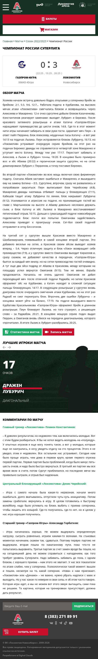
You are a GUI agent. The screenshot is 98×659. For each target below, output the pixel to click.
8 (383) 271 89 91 (61, 616)
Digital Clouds (26, 655)
